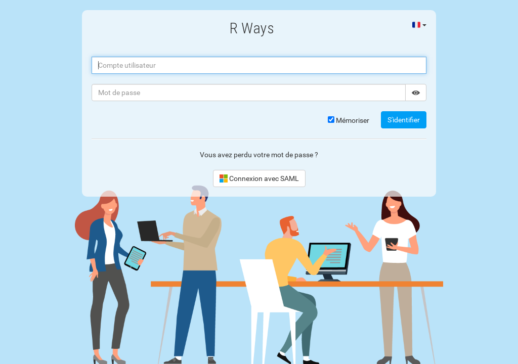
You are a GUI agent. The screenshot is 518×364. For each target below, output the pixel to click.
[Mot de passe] (249, 92)
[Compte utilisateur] (259, 65)
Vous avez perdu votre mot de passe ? (259, 155)
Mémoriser (348, 120)
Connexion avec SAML (259, 178)
